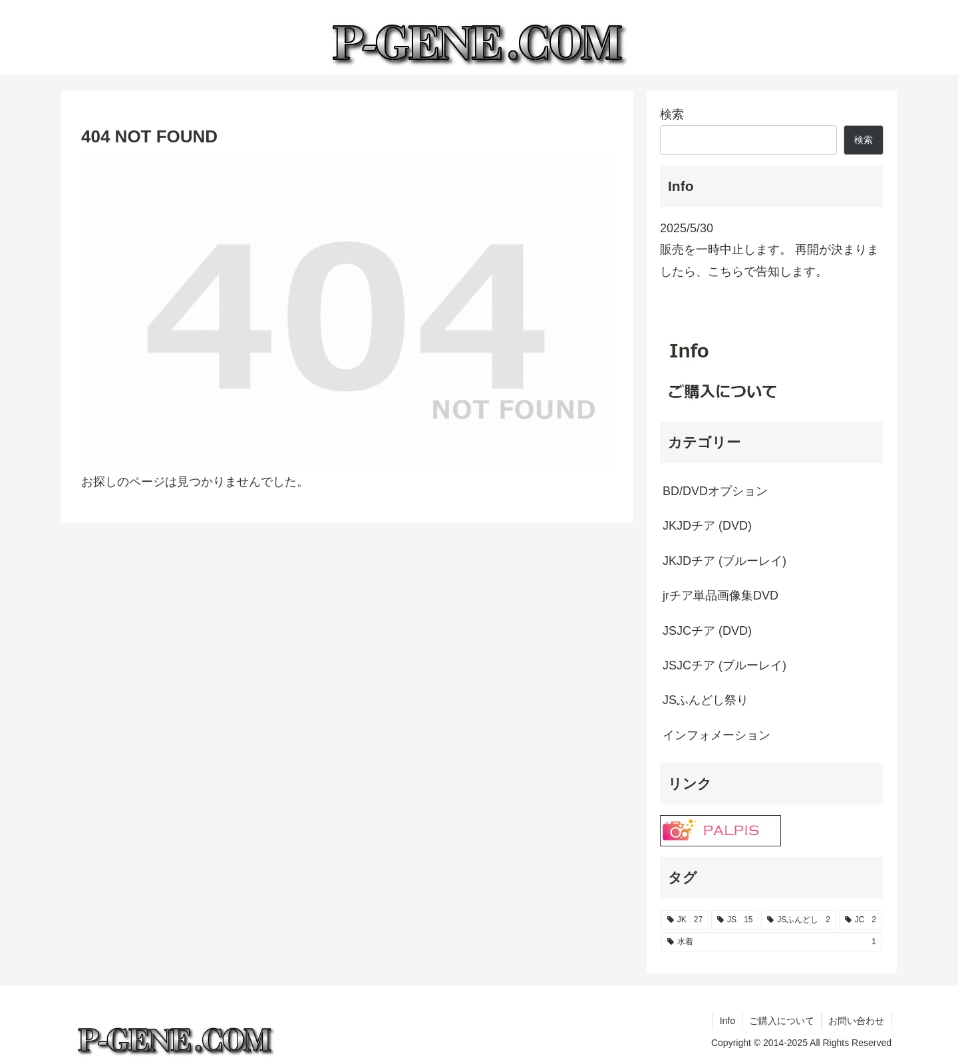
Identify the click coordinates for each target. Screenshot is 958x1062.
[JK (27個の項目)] (685, 920)
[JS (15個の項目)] (734, 920)
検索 (672, 114)
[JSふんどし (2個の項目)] (798, 920)
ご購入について (781, 1020)
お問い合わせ (856, 1020)
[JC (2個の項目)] (860, 920)
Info (727, 1020)
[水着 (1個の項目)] (771, 942)
